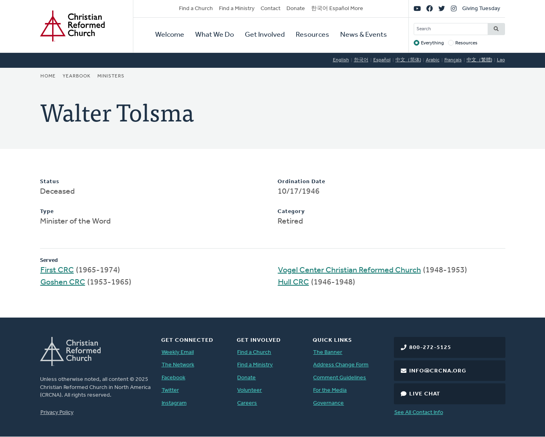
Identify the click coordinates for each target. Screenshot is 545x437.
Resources (312, 35)
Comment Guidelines (339, 378)
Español (382, 60)
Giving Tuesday (481, 9)
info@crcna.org (437, 371)
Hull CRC (293, 282)
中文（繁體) (479, 60)
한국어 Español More (337, 9)
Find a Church (196, 9)
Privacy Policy (57, 413)
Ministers (110, 76)
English (341, 60)
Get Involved (265, 35)
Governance (328, 403)
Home (48, 76)
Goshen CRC (62, 282)
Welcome (169, 35)
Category (291, 212)
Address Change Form (340, 365)
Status (49, 182)
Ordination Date (301, 182)
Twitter (170, 390)
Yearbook (76, 76)
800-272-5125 (430, 348)
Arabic (433, 60)
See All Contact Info (418, 413)
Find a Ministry (237, 9)
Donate (295, 9)
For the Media (330, 390)
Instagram (174, 403)
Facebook (173, 378)
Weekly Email (178, 352)
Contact (270, 9)
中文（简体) (408, 60)
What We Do (214, 35)
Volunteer (249, 390)
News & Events (363, 35)
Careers (247, 403)
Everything (432, 43)
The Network (178, 365)
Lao (501, 60)
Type (47, 212)
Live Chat (424, 394)
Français (453, 60)
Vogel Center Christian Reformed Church (349, 270)
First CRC (57, 270)
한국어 (361, 60)
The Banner (327, 352)
